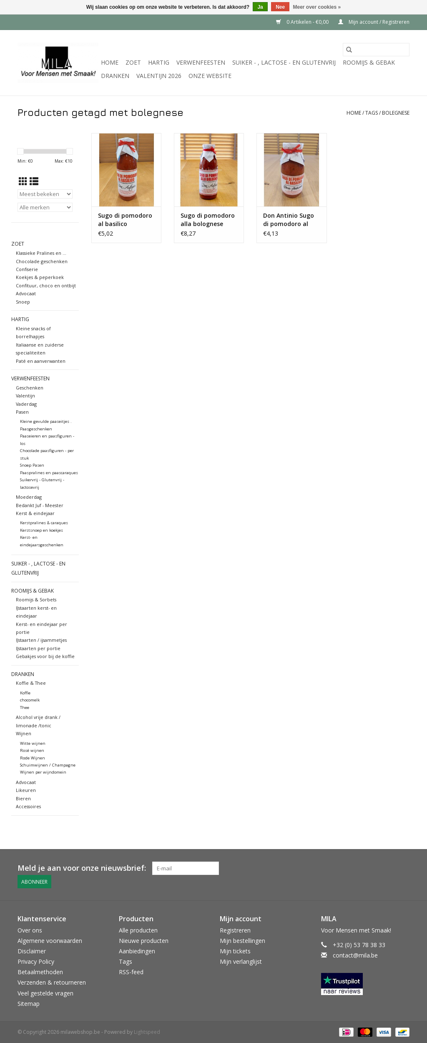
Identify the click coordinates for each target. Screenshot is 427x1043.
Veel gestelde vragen (45, 993)
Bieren (23, 798)
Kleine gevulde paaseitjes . (46, 421)
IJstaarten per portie (38, 648)
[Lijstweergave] (34, 181)
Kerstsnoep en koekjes (41, 530)
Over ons (30, 930)
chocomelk (30, 700)
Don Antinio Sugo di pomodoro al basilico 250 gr (288, 219)
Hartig (158, 62)
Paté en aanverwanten (40, 361)
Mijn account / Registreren (373, 21)
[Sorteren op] (45, 194)
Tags (371, 112)
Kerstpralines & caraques (44, 522)
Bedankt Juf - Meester (39, 505)
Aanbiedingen (137, 951)
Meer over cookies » (317, 7)
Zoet (133, 62)
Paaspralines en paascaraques (49, 472)
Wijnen (23, 733)
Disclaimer (32, 951)
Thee (24, 707)
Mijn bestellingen (242, 941)
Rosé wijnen (32, 750)
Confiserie (27, 269)
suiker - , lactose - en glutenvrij (284, 62)
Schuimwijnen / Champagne (47, 765)
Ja (260, 7)
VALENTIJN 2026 (158, 76)
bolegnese (395, 112)
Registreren (235, 930)
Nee (280, 7)
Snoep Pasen (32, 465)
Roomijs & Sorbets (36, 599)
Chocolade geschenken (42, 261)
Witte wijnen (32, 743)
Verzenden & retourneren (52, 982)
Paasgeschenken (36, 429)
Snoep (23, 302)
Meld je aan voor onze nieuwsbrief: (82, 868)
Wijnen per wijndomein (43, 772)
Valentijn (25, 395)
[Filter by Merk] (45, 207)
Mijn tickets (235, 951)
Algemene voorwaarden (50, 941)
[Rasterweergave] (23, 181)
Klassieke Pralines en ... (41, 253)
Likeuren (26, 790)
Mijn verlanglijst (241, 961)
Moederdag (29, 497)
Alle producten (138, 930)
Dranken (115, 76)
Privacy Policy (36, 961)
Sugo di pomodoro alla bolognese (208, 219)
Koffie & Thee (31, 683)
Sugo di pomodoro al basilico (125, 219)
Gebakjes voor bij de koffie (45, 656)
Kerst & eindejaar (35, 513)
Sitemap (29, 1004)
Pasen (22, 412)
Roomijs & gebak (369, 62)
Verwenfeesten (200, 62)
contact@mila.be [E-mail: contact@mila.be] (355, 955)
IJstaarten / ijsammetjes (41, 640)
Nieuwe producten (143, 941)
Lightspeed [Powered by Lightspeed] (147, 1031)
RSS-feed (131, 972)
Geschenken (29, 388)
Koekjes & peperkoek (40, 277)
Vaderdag (26, 404)
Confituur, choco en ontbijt (46, 285)
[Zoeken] (376, 49)
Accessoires (28, 806)
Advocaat (26, 293)
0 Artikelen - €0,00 (303, 21)
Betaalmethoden (40, 972)
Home (109, 62)
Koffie (25, 693)
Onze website (209, 76)
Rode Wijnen (32, 758)
